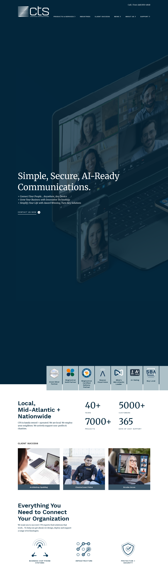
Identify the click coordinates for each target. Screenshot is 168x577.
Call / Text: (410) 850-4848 (139, 5)
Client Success (102, 16)
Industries (85, 16)
